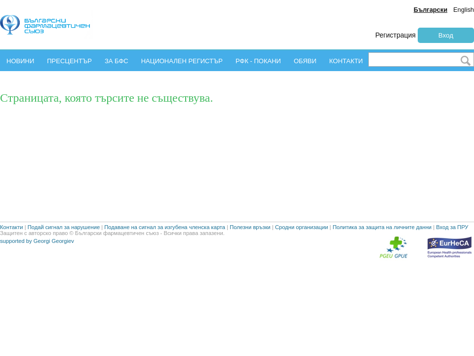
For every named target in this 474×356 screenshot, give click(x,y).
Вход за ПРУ (452, 251)
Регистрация (395, 35)
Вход (445, 35)
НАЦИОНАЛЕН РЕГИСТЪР (182, 61)
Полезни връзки (250, 251)
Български (430, 9)
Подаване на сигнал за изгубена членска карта (164, 251)
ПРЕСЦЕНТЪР (69, 61)
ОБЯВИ (305, 61)
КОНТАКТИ (346, 61)
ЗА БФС (116, 61)
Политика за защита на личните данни (382, 251)
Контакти (11, 251)
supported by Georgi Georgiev (37, 265)
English (463, 9)
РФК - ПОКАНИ (258, 61)
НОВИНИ (20, 61)
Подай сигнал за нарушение (64, 251)
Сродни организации (301, 251)
